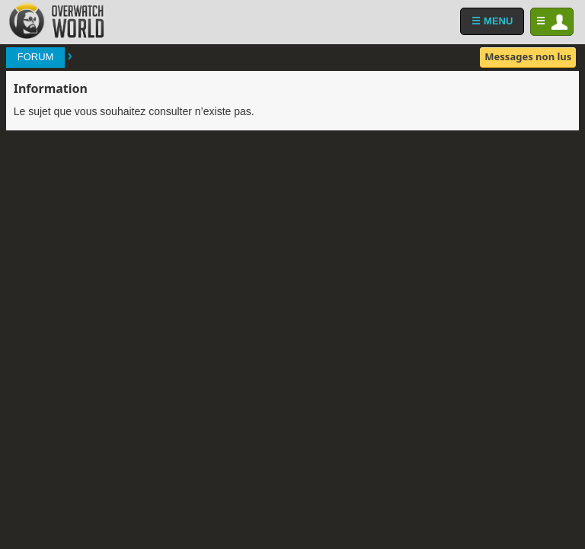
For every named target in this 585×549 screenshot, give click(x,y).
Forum (36, 57)
